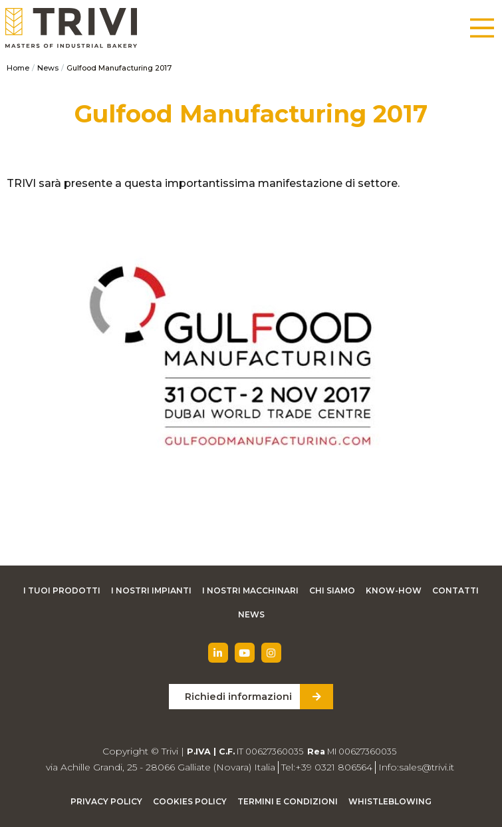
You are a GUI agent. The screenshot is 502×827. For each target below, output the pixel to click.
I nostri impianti (151, 590)
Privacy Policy (106, 801)
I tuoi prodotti (61, 590)
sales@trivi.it (426, 767)
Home (18, 68)
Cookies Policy (190, 801)
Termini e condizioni (287, 801)
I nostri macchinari (250, 590)
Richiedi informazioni (238, 697)
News (48, 68)
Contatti (455, 590)
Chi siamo (332, 590)
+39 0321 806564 (333, 767)
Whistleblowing (390, 801)
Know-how (394, 590)
